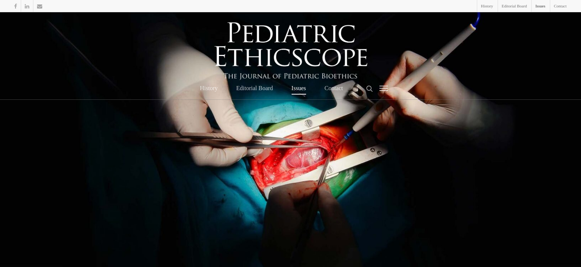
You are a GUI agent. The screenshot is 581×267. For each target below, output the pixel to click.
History (487, 6)
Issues (540, 6)
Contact (560, 6)
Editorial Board (514, 6)
